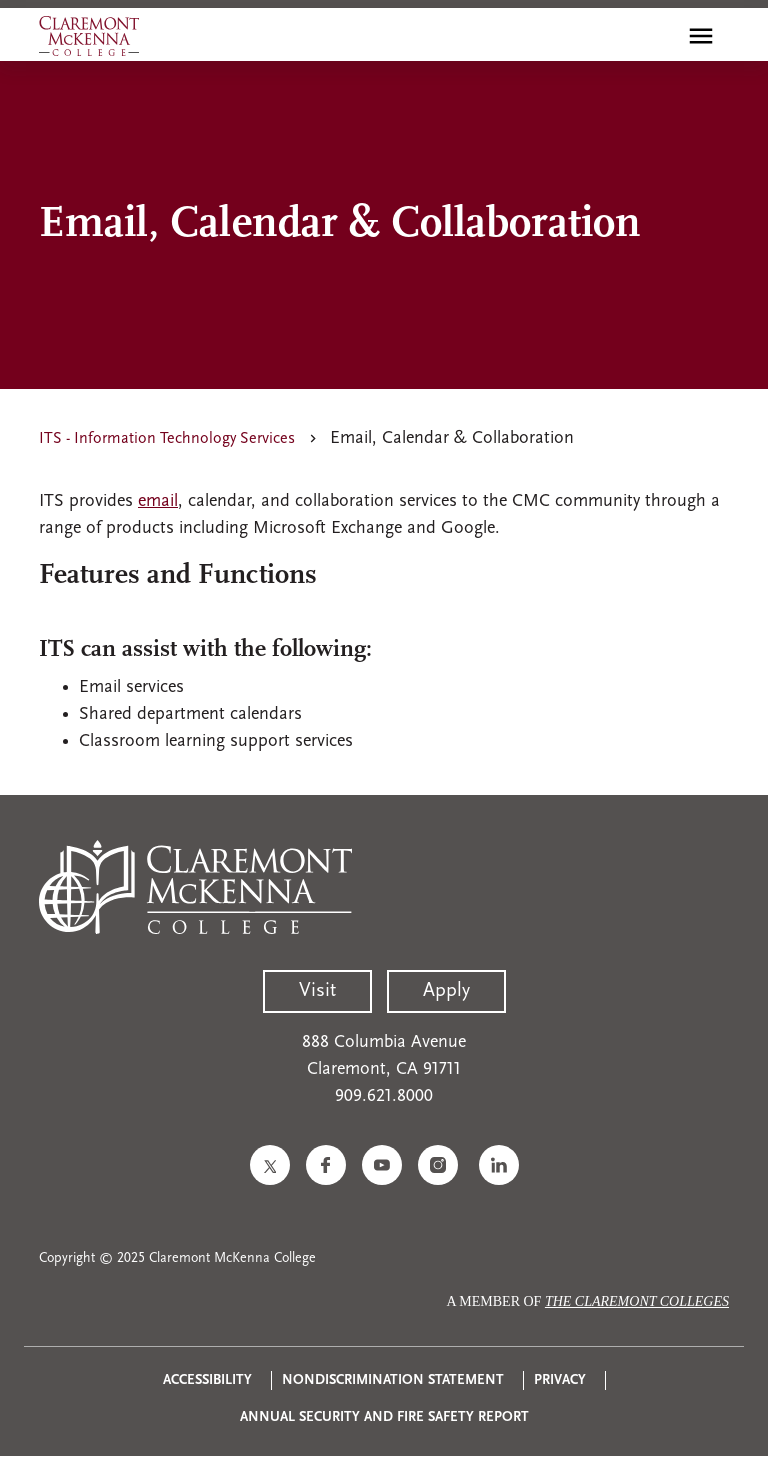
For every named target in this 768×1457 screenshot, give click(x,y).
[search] (658, 36)
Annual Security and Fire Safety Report (384, 1417)
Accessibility (207, 1380)
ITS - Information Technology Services (167, 439)
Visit (317, 991)
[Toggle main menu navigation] (701, 36)
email (158, 501)
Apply (446, 991)
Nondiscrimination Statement (393, 1380)
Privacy (560, 1380)
